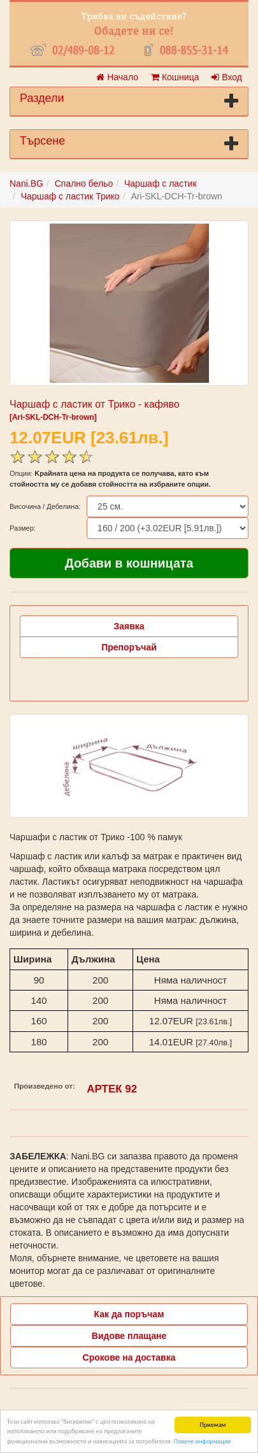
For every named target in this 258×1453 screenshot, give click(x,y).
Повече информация (202, 1441)
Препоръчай (129, 647)
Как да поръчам (129, 1314)
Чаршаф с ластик (160, 183)
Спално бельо (84, 183)
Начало (117, 77)
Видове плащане (129, 1336)
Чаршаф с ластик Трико (70, 196)
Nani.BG (26, 183)
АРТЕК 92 (112, 1089)
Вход (226, 77)
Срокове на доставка (129, 1357)
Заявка (128, 626)
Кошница (175, 77)
